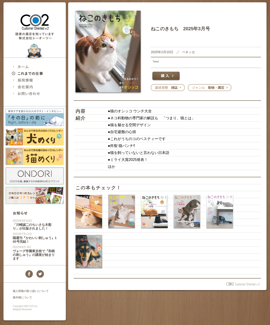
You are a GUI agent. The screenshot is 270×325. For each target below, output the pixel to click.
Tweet (156, 61)
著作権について (22, 297)
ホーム (31, 67)
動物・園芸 (208, 87)
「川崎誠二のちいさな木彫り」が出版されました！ (32, 226)
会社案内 (31, 87)
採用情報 (31, 80)
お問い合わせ (31, 93)
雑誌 (166, 87)
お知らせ (20, 213)
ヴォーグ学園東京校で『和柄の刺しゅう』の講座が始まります (34, 254)
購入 (166, 76)
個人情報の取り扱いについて (31, 291)
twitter (40, 274)
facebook (29, 274)
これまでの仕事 (31, 73)
